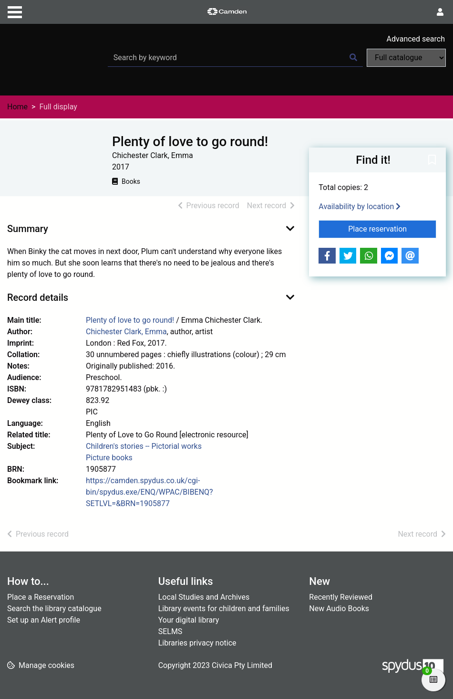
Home (17, 106)
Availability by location (360, 206)
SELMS (170, 631)
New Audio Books (339, 608)
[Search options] (406, 58)
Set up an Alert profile (43, 620)
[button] (432, 160)
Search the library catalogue (54, 608)
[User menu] (440, 12)
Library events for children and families (223, 608)
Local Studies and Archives (204, 597)
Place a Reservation (40, 597)
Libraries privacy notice (197, 642)
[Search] (353, 58)
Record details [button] (37, 297)
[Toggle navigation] (15, 11)
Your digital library (188, 620)
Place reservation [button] (392, 228)
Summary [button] (27, 228)
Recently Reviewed (340, 597)
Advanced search (416, 38)
